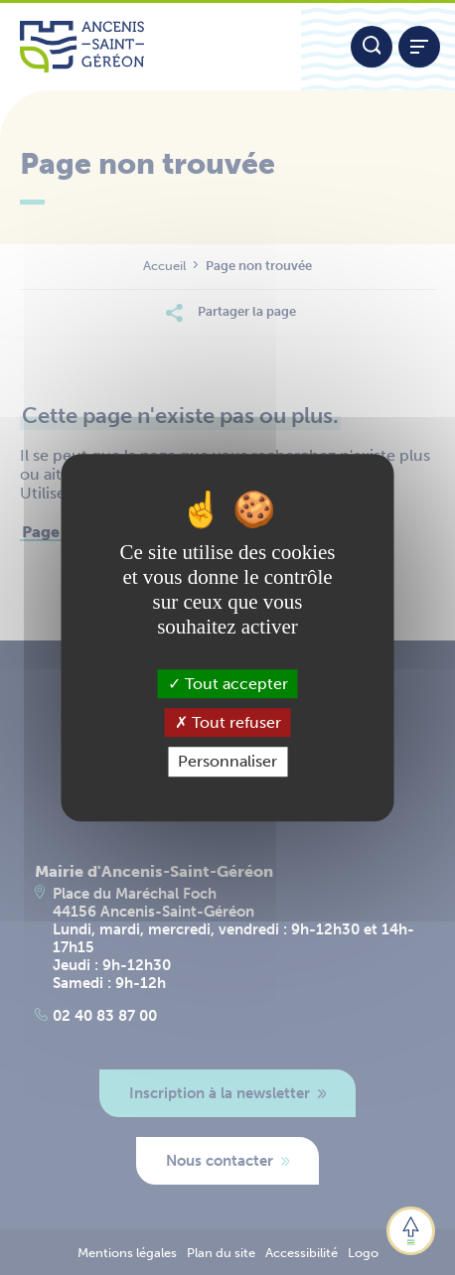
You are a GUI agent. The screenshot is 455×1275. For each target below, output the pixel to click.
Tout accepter (228, 683)
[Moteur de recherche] (371, 47)
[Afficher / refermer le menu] (419, 47)
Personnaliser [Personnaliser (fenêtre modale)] (227, 762)
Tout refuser (228, 722)
